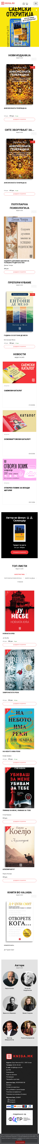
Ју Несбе (6, 638)
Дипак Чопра (8, 265)
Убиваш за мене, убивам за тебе (17, 810)
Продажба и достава (12, 1079)
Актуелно (6, 385)
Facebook (12, 1100)
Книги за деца (30, 578)
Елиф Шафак (7, 756)
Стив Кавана (7, 815)
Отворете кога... (9, 945)
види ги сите (19, 58)
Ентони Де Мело (9, 340)
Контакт (8, 1085)
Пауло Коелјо (7, 874)
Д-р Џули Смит (9, 950)
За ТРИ (8, 1070)
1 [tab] (36, 10)
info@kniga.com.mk (16, 1067)
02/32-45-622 (17, 1065)
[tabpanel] (19, 27)
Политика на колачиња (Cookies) (16, 1094)
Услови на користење (13, 1087)
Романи (20, 582)
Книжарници (10, 1072)
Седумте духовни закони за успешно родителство (16, 262)
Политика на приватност (13, 1092)
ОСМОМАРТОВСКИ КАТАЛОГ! (17, 439)
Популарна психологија (13, 578)
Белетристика (19, 574)
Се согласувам (20, 1142)
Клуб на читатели (11, 1074)
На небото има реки (11, 751)
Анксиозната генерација (15, 108)
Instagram (12, 1102)
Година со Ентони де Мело (16, 335)
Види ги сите (19, 569)
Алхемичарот (9, 869)
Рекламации (10, 1077)
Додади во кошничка (19, 119)
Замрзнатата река (11, 692)
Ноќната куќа (9, 633)
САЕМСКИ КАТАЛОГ (13, 391)
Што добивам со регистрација (15, 1089)
